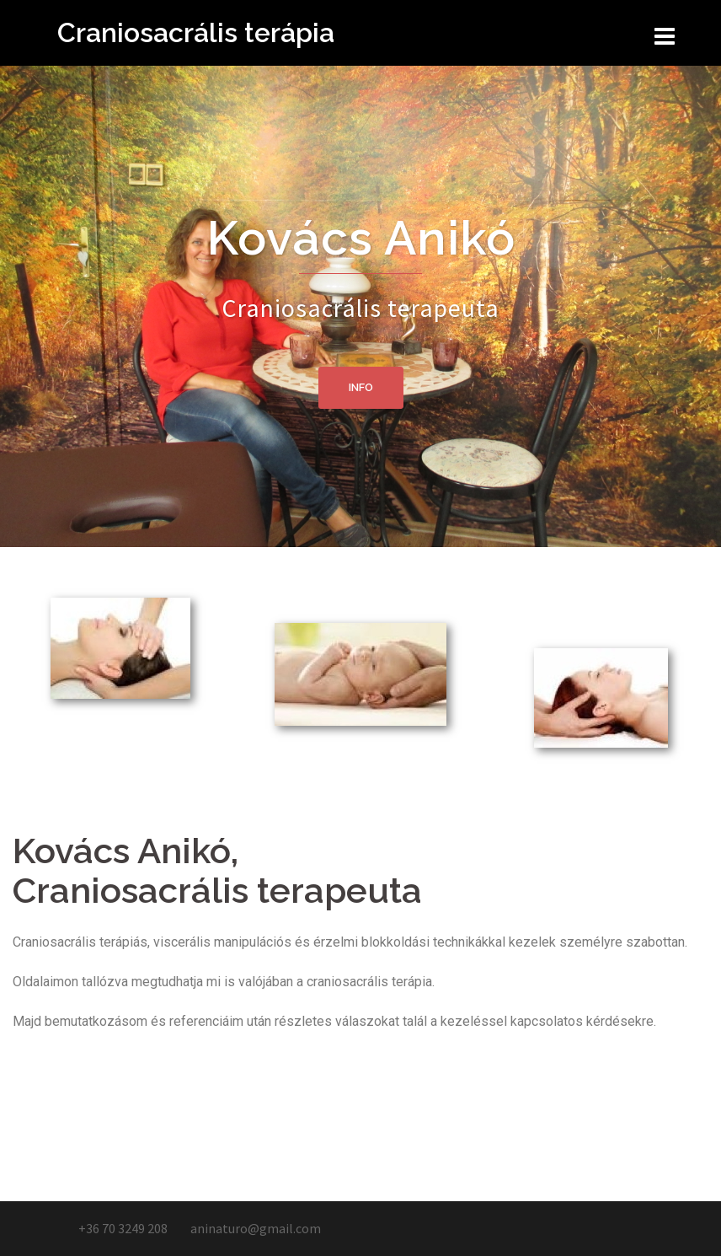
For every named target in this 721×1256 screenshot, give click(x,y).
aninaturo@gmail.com (255, 1228)
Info (361, 387)
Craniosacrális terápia (195, 32)
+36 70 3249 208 (122, 1228)
